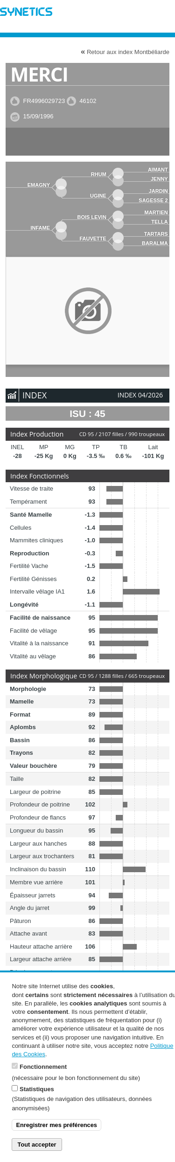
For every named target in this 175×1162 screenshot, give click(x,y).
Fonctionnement (43, 1079)
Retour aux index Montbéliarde (125, 51)
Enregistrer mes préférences (56, 1138)
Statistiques (37, 1102)
